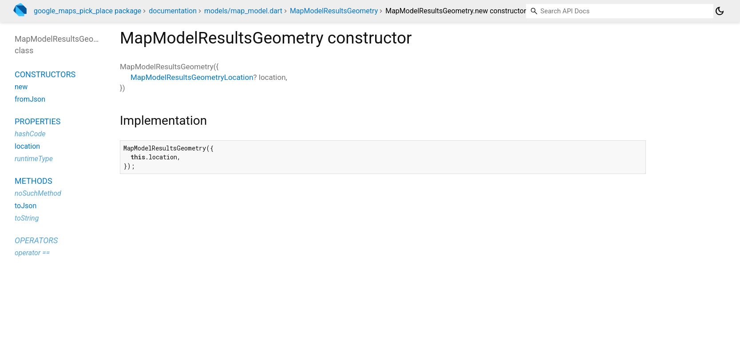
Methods (33, 181)
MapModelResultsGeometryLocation (192, 77)
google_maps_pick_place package (87, 11)
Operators (36, 240)
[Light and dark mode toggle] (719, 11)
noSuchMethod (38, 193)
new (21, 87)
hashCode (30, 134)
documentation (173, 11)
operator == (32, 253)
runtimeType (34, 158)
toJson (25, 206)
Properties (37, 121)
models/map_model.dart (243, 11)
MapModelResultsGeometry (334, 11)
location (27, 146)
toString (27, 218)
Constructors (45, 74)
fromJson (30, 99)
